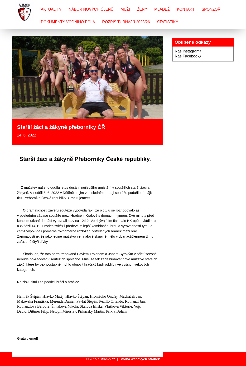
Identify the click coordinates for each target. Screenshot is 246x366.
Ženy (142, 9)
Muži (125, 9)
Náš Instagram (188, 51)
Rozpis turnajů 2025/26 (126, 22)
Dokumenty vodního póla (68, 22)
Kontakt (185, 9)
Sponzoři (212, 9)
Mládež (162, 9)
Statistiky (167, 22)
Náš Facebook (188, 56)
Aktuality (51, 9)
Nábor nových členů (91, 9)
